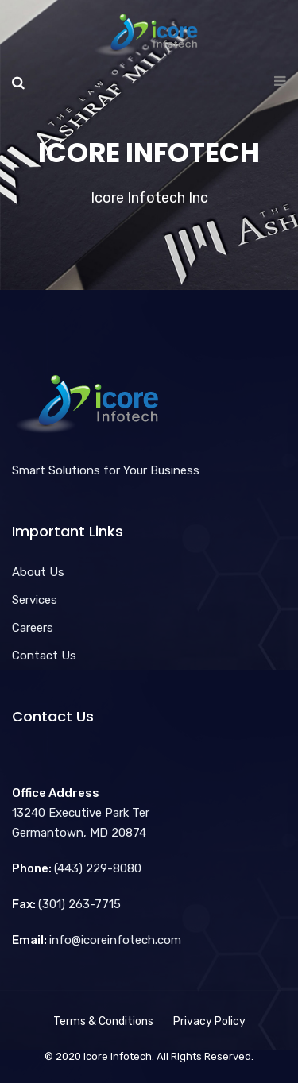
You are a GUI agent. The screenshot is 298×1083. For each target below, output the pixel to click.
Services (34, 600)
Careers (32, 628)
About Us (38, 572)
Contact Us (44, 655)
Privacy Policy (209, 1021)
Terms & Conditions (103, 1021)
